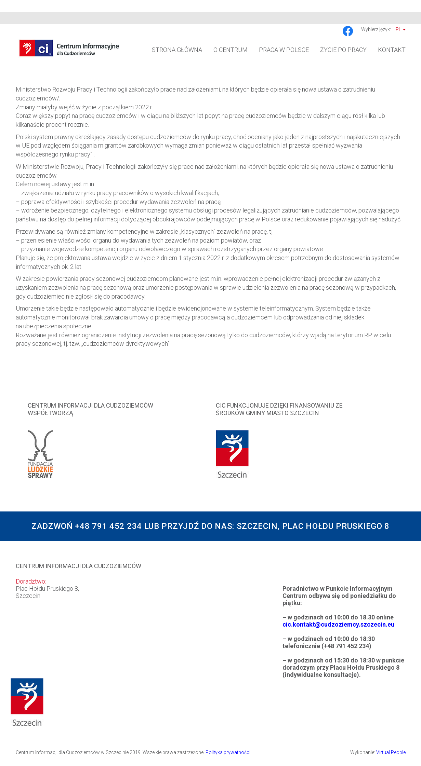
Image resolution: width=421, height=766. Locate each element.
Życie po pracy (343, 49)
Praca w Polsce (284, 49)
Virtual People (391, 752)
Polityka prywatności (228, 752)
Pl (401, 29)
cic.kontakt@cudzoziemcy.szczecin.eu (338, 624)
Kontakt (392, 49)
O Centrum (230, 49)
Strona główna (177, 49)
